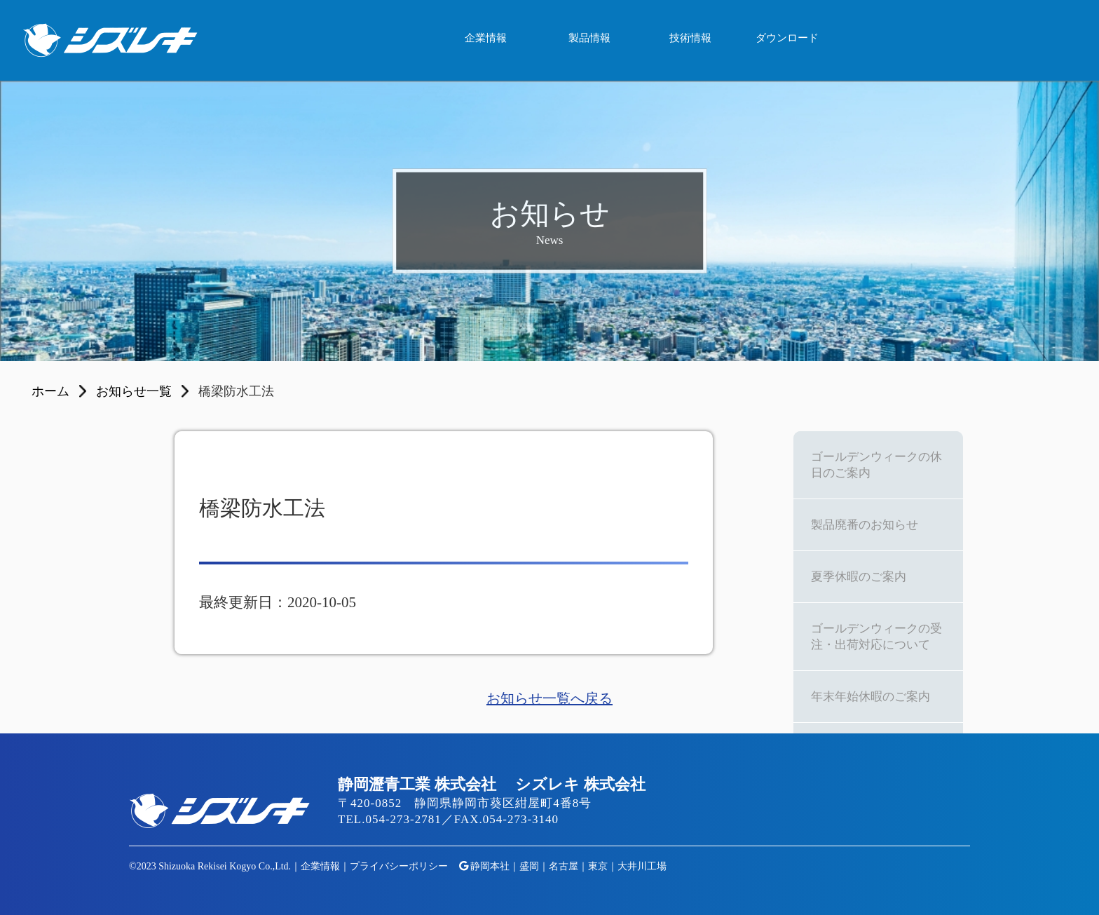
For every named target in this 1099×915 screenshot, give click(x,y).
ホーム (50, 391)
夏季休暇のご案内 (858, 576)
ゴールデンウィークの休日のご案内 (876, 465)
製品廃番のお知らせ (864, 524)
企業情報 (486, 37)
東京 (598, 866)
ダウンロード (787, 37)
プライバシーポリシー (399, 866)
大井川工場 (642, 866)
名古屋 (563, 866)
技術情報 (690, 37)
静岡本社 (490, 866)
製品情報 (589, 37)
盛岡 (529, 866)
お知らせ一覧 (134, 391)
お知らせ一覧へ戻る (549, 698)
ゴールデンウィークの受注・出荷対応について (876, 636)
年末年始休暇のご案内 (870, 696)
